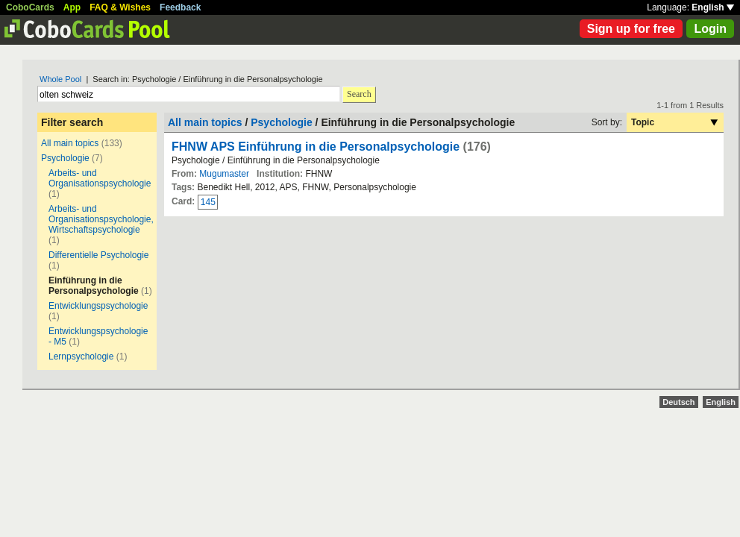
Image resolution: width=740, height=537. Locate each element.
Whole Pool (60, 79)
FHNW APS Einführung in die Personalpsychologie (316, 146)
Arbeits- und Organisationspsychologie (99, 178)
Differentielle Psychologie (98, 255)
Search (359, 94)
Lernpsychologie (80, 356)
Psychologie (65, 158)
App (72, 7)
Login (710, 28)
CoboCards (30, 7)
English (713, 7)
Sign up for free (631, 28)
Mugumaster (224, 174)
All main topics (69, 143)
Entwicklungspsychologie (98, 306)
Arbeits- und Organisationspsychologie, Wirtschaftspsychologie (101, 219)
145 (208, 202)
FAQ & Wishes (120, 7)
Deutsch (678, 402)
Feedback (180, 7)
